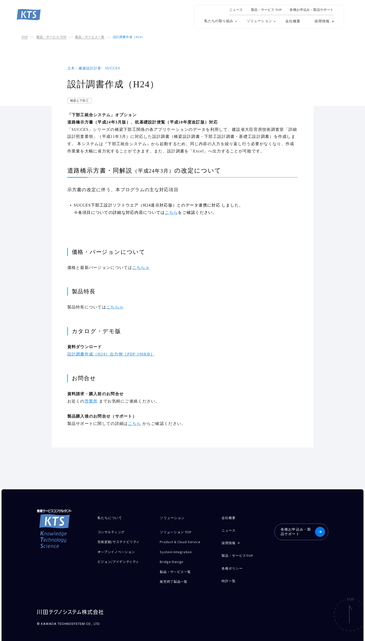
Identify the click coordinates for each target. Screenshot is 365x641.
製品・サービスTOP (237, 552)
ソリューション (259, 21)
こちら (171, 212)
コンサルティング (113, 531)
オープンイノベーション (118, 549)
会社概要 (292, 21)
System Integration (179, 549)
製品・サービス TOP (51, 37)
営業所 (91, 401)
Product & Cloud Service (183, 540)
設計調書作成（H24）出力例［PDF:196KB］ (111, 354)
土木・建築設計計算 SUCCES (93, 68)
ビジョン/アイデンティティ (121, 558)
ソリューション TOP (178, 531)
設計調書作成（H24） (129, 37)
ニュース (236, 10)
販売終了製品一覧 (175, 575)
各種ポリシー (231, 564)
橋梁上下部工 (79, 100)
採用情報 (322, 21)
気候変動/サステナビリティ (121, 540)
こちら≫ (141, 267)
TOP (25, 37)
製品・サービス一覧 (90, 37)
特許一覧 (228, 576)
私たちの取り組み (218, 21)
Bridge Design (173, 558)
